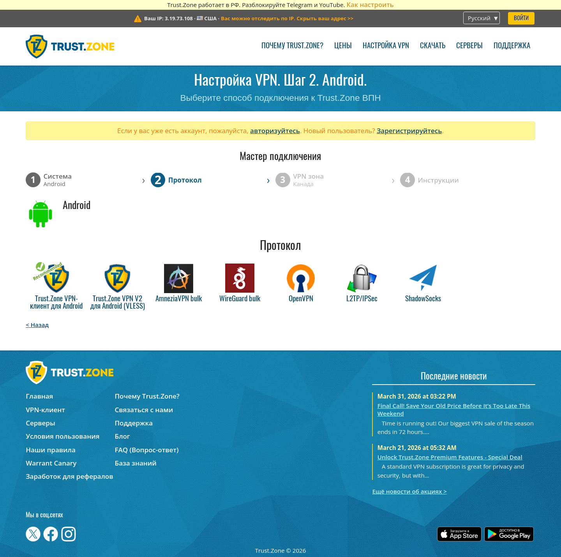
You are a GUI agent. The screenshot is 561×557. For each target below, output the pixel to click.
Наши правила (51, 449)
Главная (39, 396)
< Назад (37, 325)
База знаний (136, 463)
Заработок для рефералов (69, 476)
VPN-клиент (45, 409)
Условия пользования (62, 436)
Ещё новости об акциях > (409, 491)
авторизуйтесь (275, 130)
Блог (122, 436)
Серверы (469, 46)
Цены (343, 46)
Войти (521, 18)
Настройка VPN (386, 46)
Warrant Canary (51, 463)
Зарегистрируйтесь (409, 130)
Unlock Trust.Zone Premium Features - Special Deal (450, 457)
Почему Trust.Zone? (292, 46)
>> (287, 18)
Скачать (432, 46)
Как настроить (369, 4)
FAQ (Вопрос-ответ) (147, 449)
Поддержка (512, 46)
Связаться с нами (144, 409)
